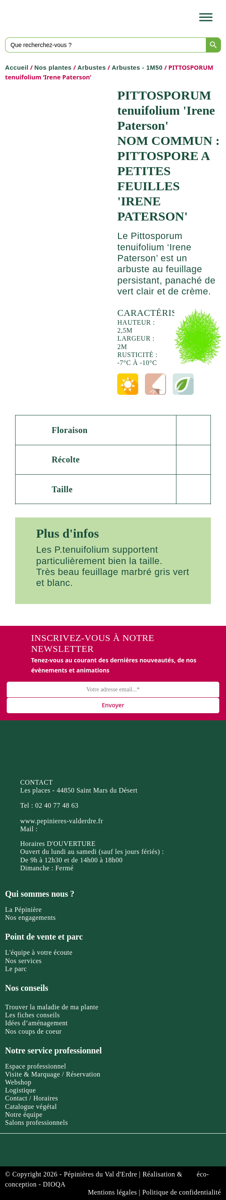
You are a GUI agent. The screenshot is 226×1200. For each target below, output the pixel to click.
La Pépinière (23, 909)
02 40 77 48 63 (57, 805)
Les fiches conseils (32, 1015)
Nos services (23, 960)
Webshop (18, 1082)
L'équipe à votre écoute (39, 952)
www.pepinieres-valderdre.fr (61, 821)
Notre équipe (23, 1114)
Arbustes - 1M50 (137, 67)
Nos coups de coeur (33, 1031)
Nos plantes (53, 67)
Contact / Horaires (31, 1098)
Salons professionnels (36, 1122)
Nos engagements (30, 917)
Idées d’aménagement (36, 1023)
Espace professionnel (35, 1066)
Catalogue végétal (31, 1106)
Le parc (16, 968)
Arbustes (91, 67)
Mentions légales (112, 1192)
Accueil (17, 67)
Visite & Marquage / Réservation (52, 1074)
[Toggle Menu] (206, 17)
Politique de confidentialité (181, 1192)
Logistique (20, 1090)
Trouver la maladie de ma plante (51, 1007)
